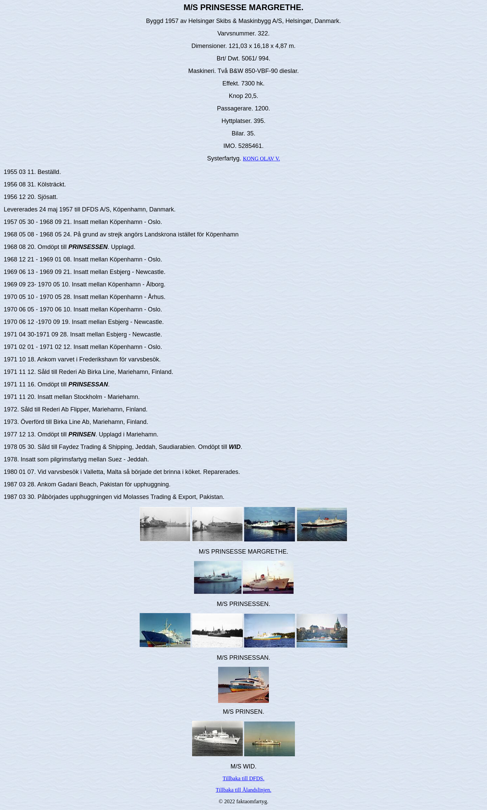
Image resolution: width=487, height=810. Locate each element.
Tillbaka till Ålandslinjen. (243, 790)
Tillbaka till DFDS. (243, 778)
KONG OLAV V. (261, 158)
